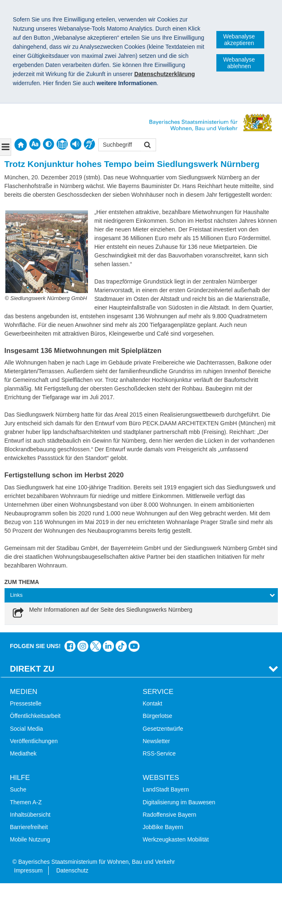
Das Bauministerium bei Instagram (82, 646)
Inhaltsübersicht (30, 814)
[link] (101, 613)
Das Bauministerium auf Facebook (70, 646)
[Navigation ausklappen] (5, 147)
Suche (18, 789)
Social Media (26, 728)
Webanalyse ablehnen (239, 62)
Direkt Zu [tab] (32, 668)
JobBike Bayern (163, 827)
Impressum (28, 870)
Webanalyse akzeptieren (239, 39)
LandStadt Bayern (166, 789)
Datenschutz (72, 870)
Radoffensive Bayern (170, 814)
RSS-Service (159, 753)
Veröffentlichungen (34, 741)
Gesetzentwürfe (163, 728)
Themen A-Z (26, 802)
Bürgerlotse (158, 716)
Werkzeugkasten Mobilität (176, 839)
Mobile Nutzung (30, 839)
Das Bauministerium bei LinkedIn (108, 646)
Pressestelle (25, 703)
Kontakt (152, 703)
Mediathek (23, 753)
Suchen (147, 146)
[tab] (141, 595)
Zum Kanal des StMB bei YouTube (134, 646)
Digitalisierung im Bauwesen (179, 802)
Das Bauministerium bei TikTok (121, 646)
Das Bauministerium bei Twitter (95, 646)
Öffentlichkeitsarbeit (35, 716)
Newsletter (156, 741)
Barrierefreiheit (29, 827)
